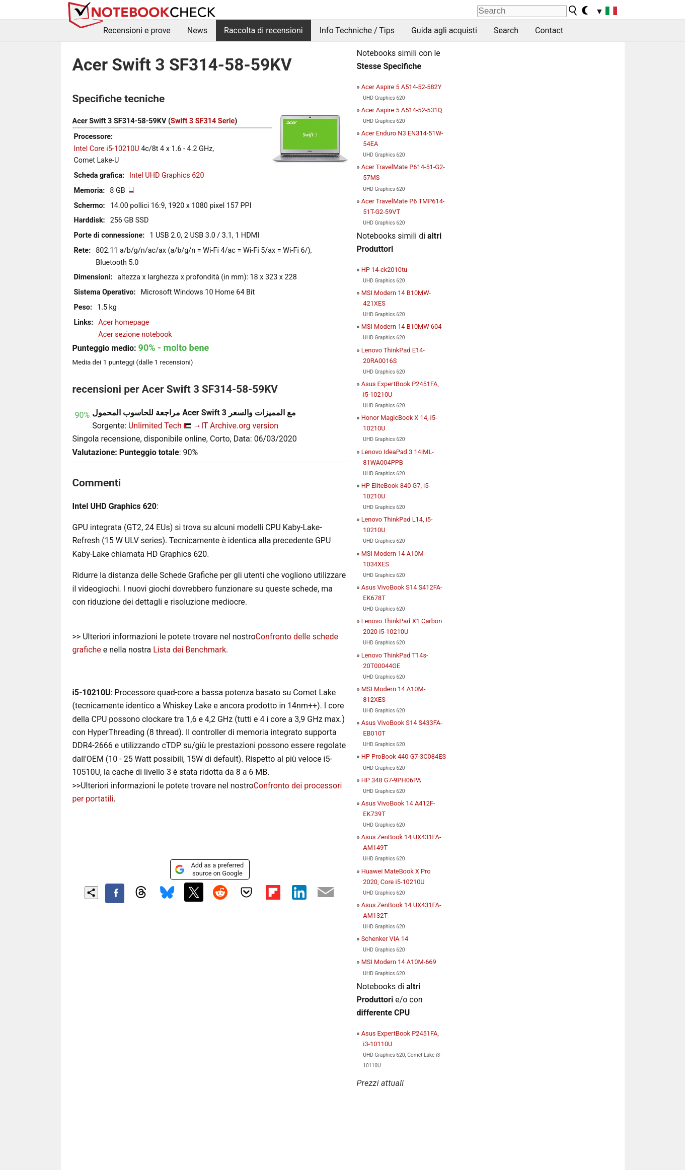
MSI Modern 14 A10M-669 (398, 962)
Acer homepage (123, 322)
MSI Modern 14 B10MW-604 (401, 326)
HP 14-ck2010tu (384, 269)
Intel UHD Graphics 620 (166, 175)
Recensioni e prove (137, 30)
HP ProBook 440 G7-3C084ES (403, 756)
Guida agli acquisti (444, 30)
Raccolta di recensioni (263, 30)
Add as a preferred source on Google (209, 869)
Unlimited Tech (155, 425)
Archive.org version (244, 425)
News (197, 30)
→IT (200, 425)
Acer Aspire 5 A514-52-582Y (401, 87)
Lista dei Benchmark (189, 649)
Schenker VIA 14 (385, 938)
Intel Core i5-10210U (106, 148)
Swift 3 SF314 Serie (203, 121)
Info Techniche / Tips (357, 30)
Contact (549, 30)
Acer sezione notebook (135, 334)
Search (506, 30)
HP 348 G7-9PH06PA (391, 780)
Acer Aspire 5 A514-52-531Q (401, 110)
